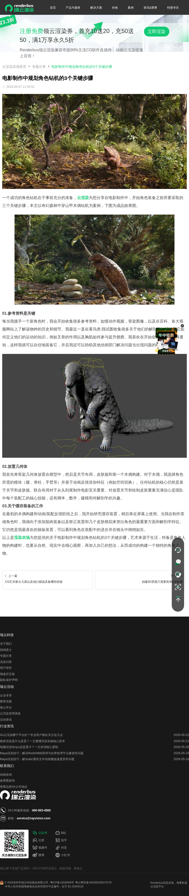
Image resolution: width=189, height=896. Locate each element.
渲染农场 (168, 882)
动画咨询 (6, 774)
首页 (53, 7)
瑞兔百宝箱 (7, 674)
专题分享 (39, 67)
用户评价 (6, 668)
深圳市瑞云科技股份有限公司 (31, 882)
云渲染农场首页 (14, 67)
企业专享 (6, 695)
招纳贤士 (6, 650)
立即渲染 (156, 31)
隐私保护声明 (9, 680)
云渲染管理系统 (10, 713)
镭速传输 (65, 868)
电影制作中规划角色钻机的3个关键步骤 (81, 67)
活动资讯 (6, 719)
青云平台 (6, 707)
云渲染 (154, 886)
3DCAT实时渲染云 (44, 868)
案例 (131, 7)
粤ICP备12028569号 (62, 882)
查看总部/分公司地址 (13, 786)
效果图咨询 (7, 780)
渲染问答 (6, 662)
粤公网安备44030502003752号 (93, 882)
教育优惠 (6, 701)
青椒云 (78, 868)
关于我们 (6, 643)
